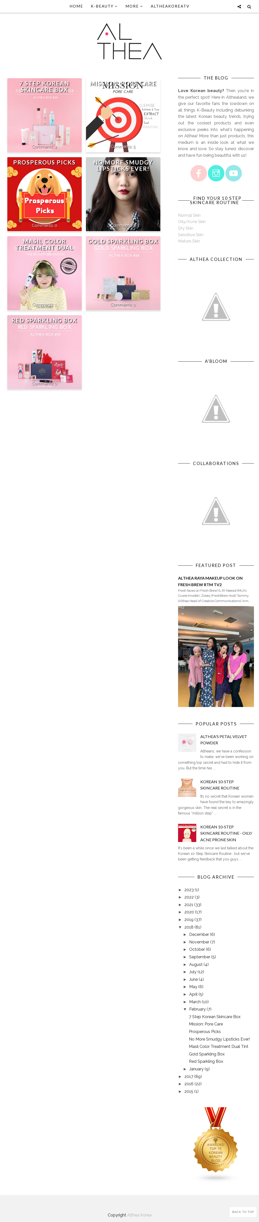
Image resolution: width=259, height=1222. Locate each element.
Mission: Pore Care (123, 83)
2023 (189, 889)
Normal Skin (189, 215)
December (199, 934)
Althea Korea (139, 1215)
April (193, 994)
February (197, 1009)
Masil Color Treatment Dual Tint (44, 247)
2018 (188, 927)
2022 (189, 897)
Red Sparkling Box (44, 320)
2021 (188, 904)
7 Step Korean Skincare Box (44, 86)
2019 (188, 919)
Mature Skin (189, 241)
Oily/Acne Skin (192, 221)
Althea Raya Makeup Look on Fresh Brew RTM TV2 (210, 581)
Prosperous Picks (44, 162)
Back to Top (243, 1212)
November (199, 942)
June (193, 979)
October (197, 949)
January (196, 1069)
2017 (188, 1076)
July (193, 971)
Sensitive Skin (190, 234)
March (195, 1001)
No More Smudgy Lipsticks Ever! (123, 165)
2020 (189, 912)
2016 (188, 1083)
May (193, 986)
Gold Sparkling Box (123, 241)
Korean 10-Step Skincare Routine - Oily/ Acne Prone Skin (226, 833)
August (196, 964)
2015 (188, 1091)
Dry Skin (185, 228)
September (199, 957)
